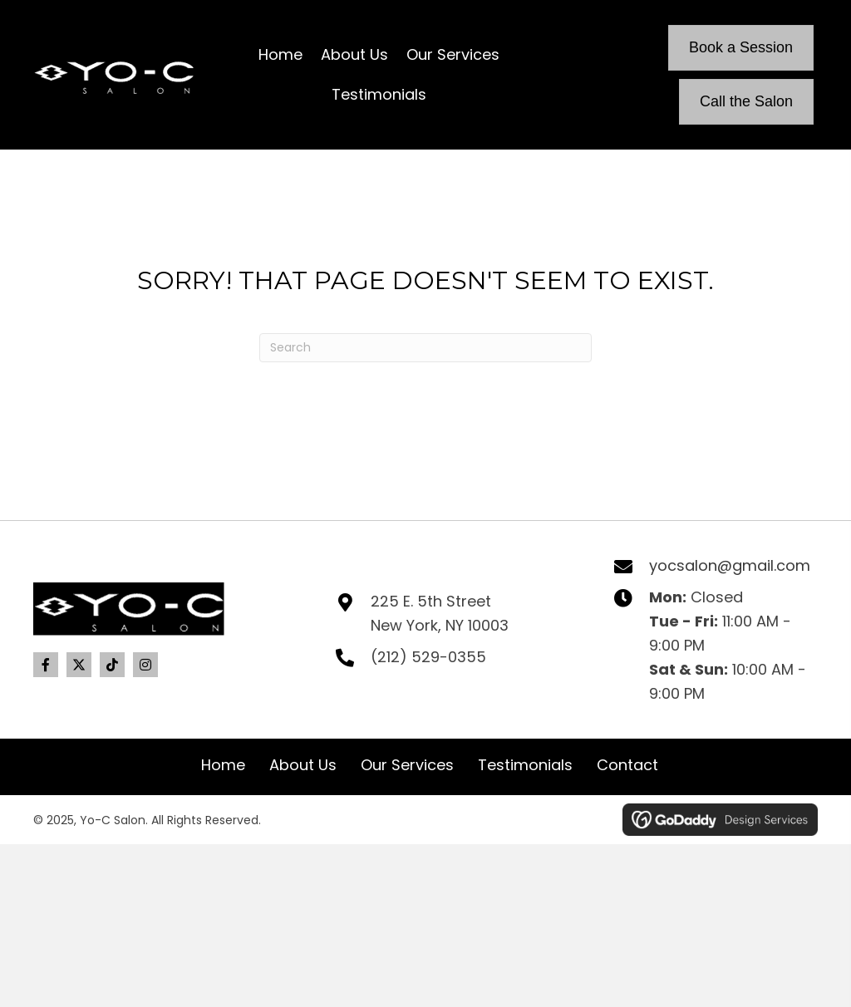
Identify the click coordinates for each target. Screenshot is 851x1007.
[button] (45, 664)
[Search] (425, 347)
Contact (627, 765)
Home (223, 765)
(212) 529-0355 (428, 656)
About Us (303, 765)
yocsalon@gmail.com (729, 565)
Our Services (407, 765)
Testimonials (525, 765)
